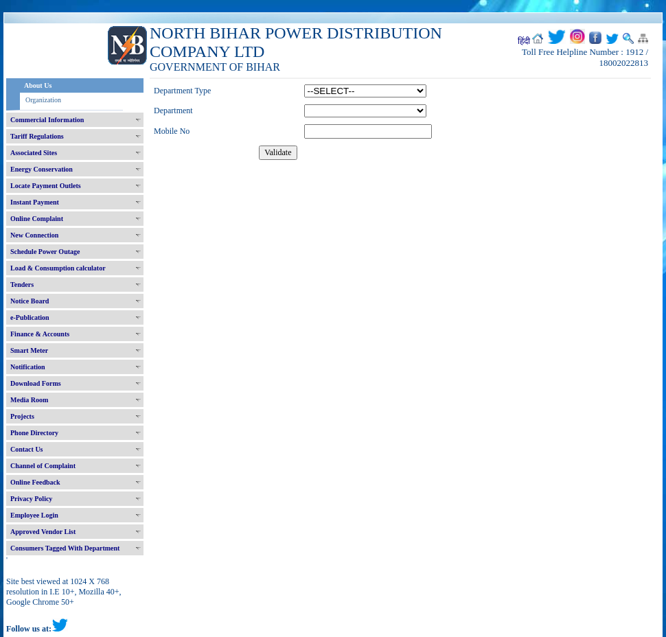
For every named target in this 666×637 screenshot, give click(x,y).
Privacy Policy (31, 498)
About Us (37, 85)
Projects (22, 416)
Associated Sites (33, 153)
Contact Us (26, 449)
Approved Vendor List (43, 531)
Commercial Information (47, 120)
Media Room (29, 400)
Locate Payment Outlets (45, 185)
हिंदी (524, 41)
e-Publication (29, 317)
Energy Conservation (41, 169)
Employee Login (34, 515)
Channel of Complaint (43, 466)
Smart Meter (29, 350)
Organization (43, 100)
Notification (27, 367)
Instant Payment (34, 202)
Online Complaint (36, 218)
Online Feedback (35, 482)
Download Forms (35, 383)
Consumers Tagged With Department (64, 548)
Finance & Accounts (39, 334)
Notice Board (29, 301)
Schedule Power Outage (45, 251)
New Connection (34, 235)
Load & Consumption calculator (58, 268)
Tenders (22, 284)
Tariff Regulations (37, 136)
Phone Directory (34, 433)
